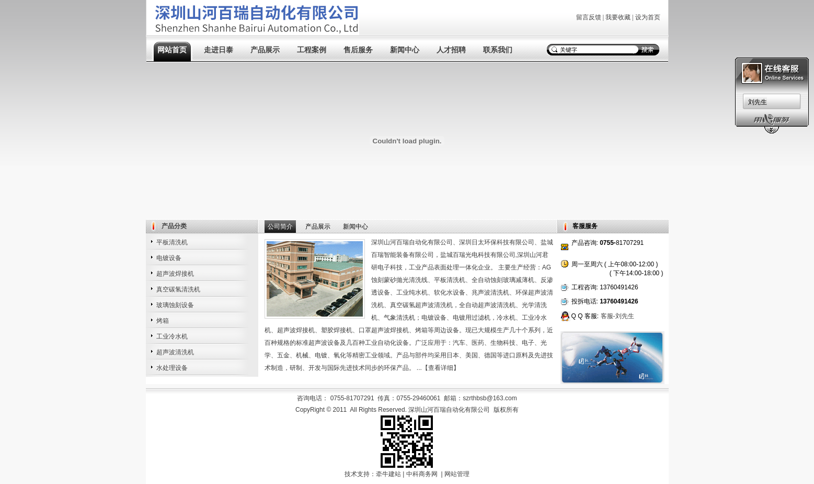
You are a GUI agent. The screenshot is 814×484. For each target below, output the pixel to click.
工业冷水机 (172, 336)
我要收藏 (617, 17)
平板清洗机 (172, 242)
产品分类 (174, 226)
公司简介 (280, 226)
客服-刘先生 (617, 316)
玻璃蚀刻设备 (175, 305)
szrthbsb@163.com (490, 398)
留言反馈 (588, 17)
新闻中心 (404, 50)
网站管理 (456, 474)
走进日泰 (218, 50)
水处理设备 (172, 368)
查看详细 (440, 368)
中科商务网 (422, 474)
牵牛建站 (388, 474)
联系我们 (497, 50)
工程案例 (311, 50)
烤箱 (162, 320)
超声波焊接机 (175, 273)
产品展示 (265, 50)
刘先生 (757, 102)
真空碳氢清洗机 (178, 289)
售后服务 (358, 50)
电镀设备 (168, 258)
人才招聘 (451, 50)
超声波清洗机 (175, 352)
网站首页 (172, 50)
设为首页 (647, 17)
